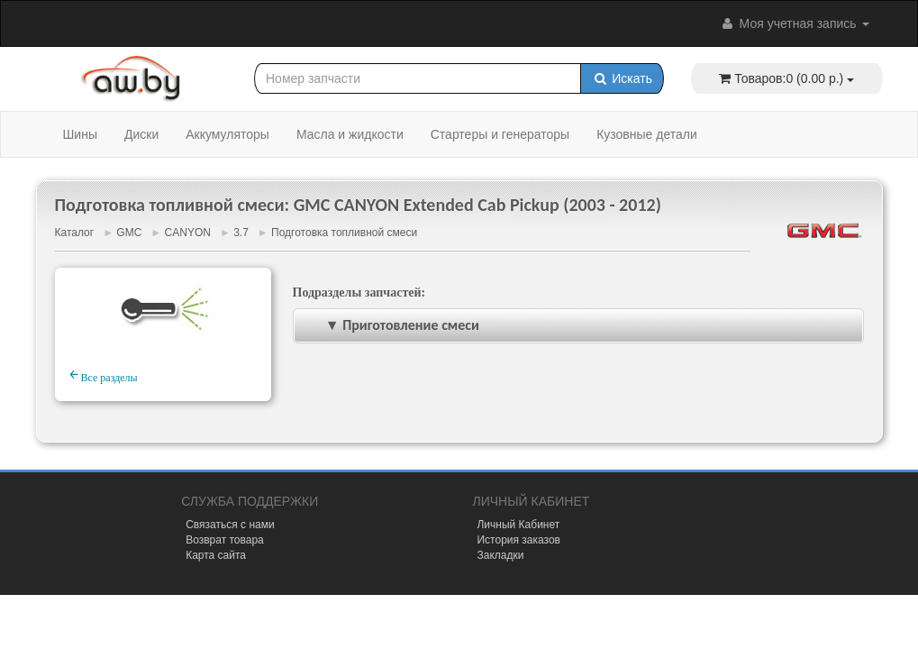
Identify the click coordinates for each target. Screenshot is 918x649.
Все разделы (103, 375)
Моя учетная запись (794, 23)
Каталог (75, 232)
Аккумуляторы (227, 134)
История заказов (518, 540)
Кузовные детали (646, 134)
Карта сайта (216, 555)
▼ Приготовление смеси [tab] (390, 325)
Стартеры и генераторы (500, 134)
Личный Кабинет (518, 524)
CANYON (188, 232)
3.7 (241, 232)
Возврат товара (225, 540)
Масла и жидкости (350, 134)
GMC (128, 232)
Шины (80, 134)
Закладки (500, 555)
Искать (622, 78)
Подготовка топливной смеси (344, 232)
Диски (141, 134)
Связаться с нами (230, 524)
